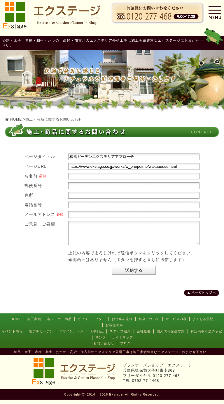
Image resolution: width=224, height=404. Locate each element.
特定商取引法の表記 (206, 335)
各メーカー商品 (59, 323)
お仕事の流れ (122, 323)
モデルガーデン (41, 335)
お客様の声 (114, 329)
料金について (149, 323)
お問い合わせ (103, 347)
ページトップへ (203, 297)
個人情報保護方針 (171, 335)
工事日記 (97, 335)
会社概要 (144, 335)
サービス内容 (176, 323)
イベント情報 (12, 335)
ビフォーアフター (92, 323)
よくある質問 (203, 323)
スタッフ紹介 (120, 335)
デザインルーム (71, 335)
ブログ (125, 347)
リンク (100, 341)
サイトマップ (122, 341)
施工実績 (34, 323)
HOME (15, 323)
